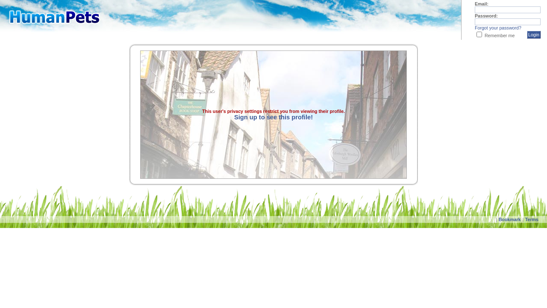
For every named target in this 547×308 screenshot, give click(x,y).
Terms (531, 219)
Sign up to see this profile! (273, 117)
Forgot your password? (498, 27)
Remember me (500, 35)
